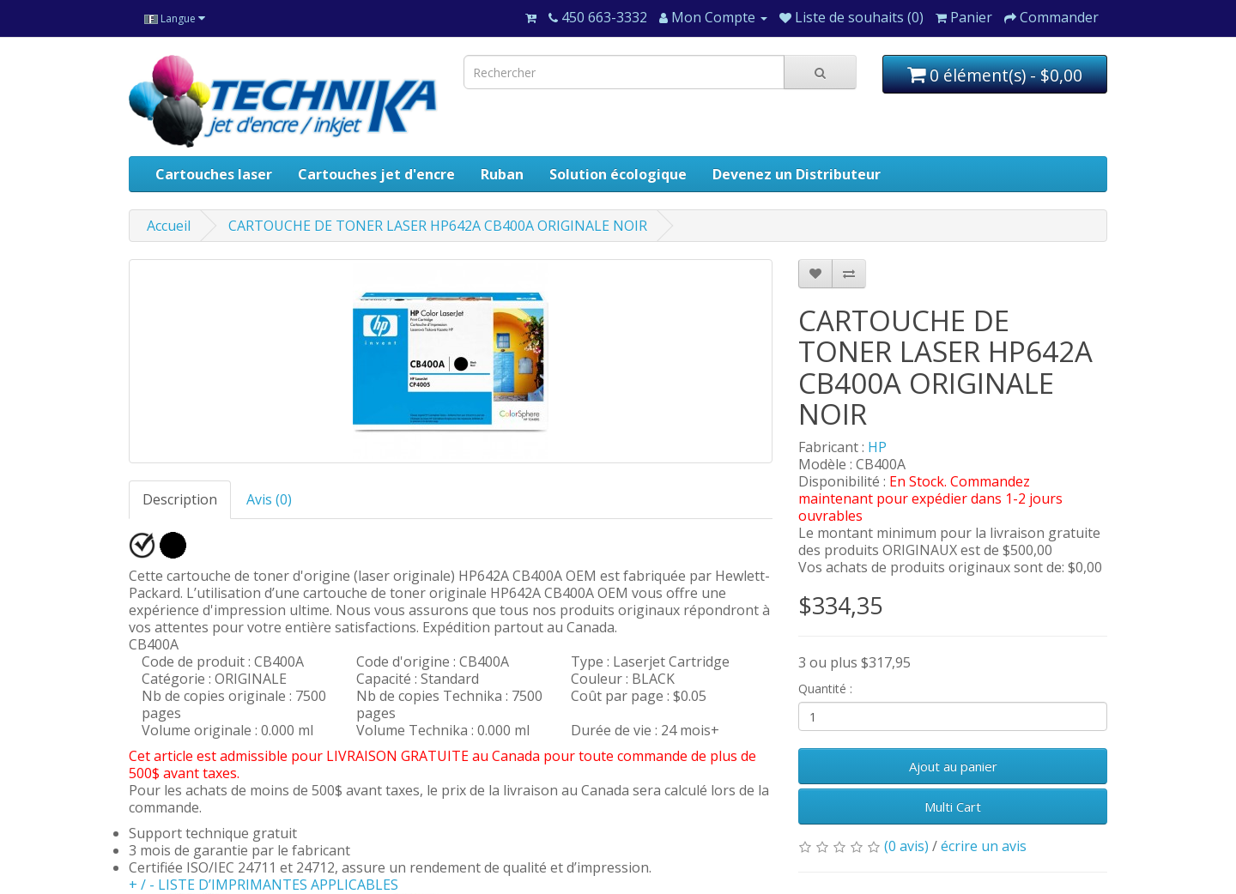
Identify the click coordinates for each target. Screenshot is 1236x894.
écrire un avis (984, 846)
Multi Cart (952, 806)
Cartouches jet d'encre (376, 174)
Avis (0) (269, 499)
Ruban (502, 174)
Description (179, 499)
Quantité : (825, 688)
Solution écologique (618, 174)
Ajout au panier (953, 766)
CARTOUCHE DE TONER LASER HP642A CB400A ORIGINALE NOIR (437, 225)
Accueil (169, 225)
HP (877, 447)
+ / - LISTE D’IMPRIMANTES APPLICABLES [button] (263, 884)
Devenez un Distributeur (796, 174)
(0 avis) (906, 846)
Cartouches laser (213, 174)
